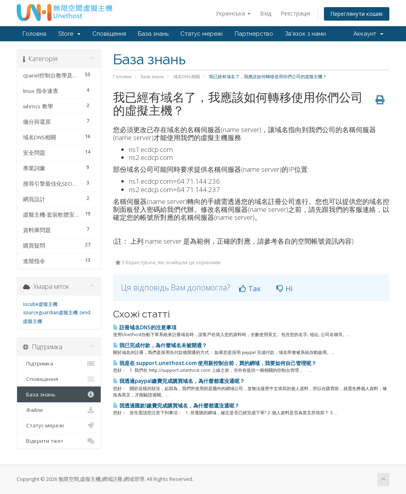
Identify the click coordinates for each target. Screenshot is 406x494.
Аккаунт (368, 33)
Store (69, 33)
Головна (34, 33)
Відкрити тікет (59, 441)
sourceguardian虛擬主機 (50, 312)
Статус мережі (201, 33)
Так (250, 288)
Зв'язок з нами (305, 33)
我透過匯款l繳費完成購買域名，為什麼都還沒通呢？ (176, 405)
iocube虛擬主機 (40, 304)
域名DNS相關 (186, 76)
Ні (284, 288)
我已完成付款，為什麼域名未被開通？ (160, 345)
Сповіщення (109, 33)
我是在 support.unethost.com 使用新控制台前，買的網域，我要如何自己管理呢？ (214, 363)
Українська (233, 13)
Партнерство (254, 33)
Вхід (265, 13)
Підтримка (59, 363)
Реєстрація (295, 13)
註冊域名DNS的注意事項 (144, 327)
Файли (59, 410)
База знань (153, 33)
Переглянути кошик (356, 13)
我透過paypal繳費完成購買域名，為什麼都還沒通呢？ (179, 380)
